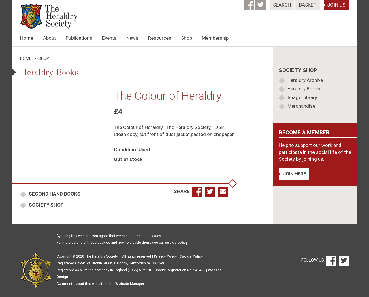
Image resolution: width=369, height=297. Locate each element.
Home (26, 38)
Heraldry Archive (305, 80)
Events (109, 38)
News (132, 38)
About (49, 38)
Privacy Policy (165, 256)
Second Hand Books (54, 194)
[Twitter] (261, 3)
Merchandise (301, 106)
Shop (186, 38)
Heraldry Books (303, 89)
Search (282, 5)
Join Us (336, 5)
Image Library (302, 97)
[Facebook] (249, 3)
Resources (159, 38)
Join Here (294, 174)
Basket (307, 5)
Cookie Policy (191, 256)
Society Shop (46, 205)
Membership (215, 38)
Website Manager (129, 284)
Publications (79, 38)
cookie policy (176, 243)
